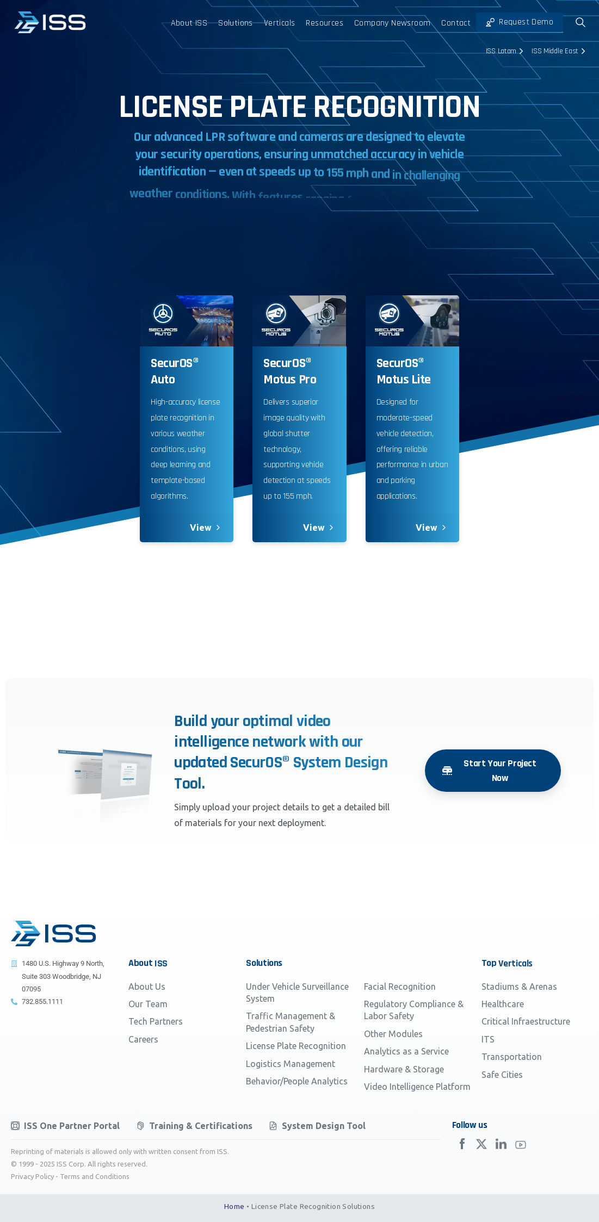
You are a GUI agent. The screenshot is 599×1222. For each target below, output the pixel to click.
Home (234, 1206)
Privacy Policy (32, 1176)
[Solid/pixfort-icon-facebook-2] (462, 1149)
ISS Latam (506, 51)
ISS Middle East (560, 51)
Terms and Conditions (94, 1176)
